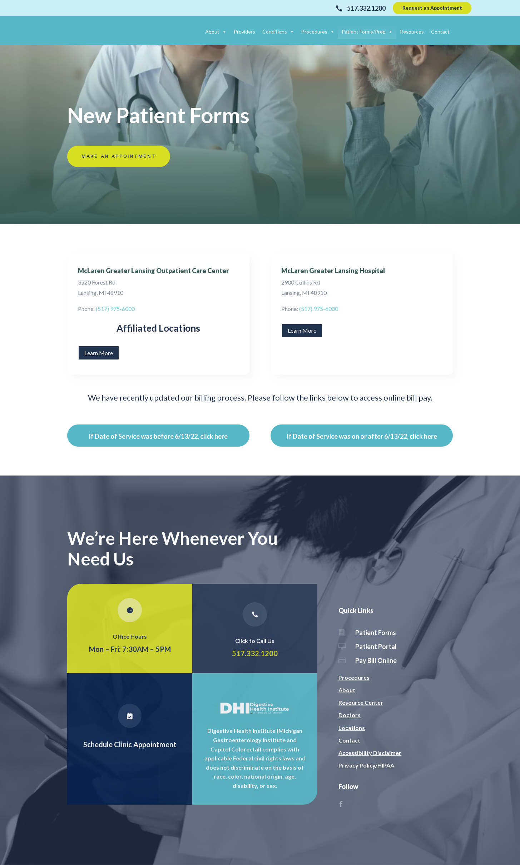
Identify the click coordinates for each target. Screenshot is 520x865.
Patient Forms (375, 633)
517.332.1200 (255, 653)
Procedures (318, 32)
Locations (351, 727)
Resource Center (360, 702)
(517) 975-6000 (115, 308)
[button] (223, 32)
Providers (244, 32)
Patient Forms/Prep (367, 32)
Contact (440, 32)
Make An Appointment (118, 156)
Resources (412, 32)
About (216, 32)
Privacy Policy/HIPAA (366, 765)
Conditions (278, 32)
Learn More (98, 352)
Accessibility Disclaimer (369, 752)
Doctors (349, 714)
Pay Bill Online (376, 660)
